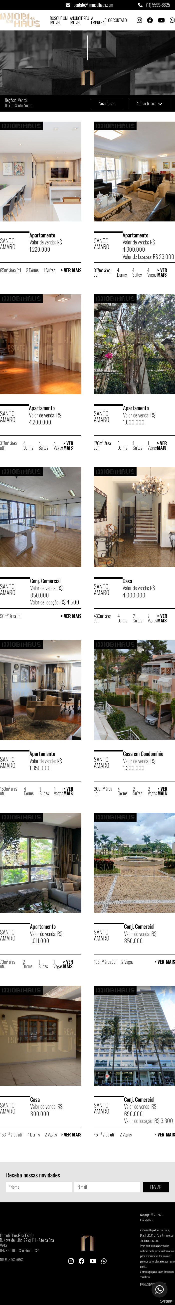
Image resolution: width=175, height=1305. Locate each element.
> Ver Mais (71, 270)
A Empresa (98, 20)
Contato (120, 20)
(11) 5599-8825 (154, 4)
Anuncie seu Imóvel (79, 20)
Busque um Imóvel (59, 20)
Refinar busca (149, 103)
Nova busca (107, 103)
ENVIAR (156, 1187)
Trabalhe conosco (11, 1259)
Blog (109, 20)
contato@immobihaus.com (89, 4)
